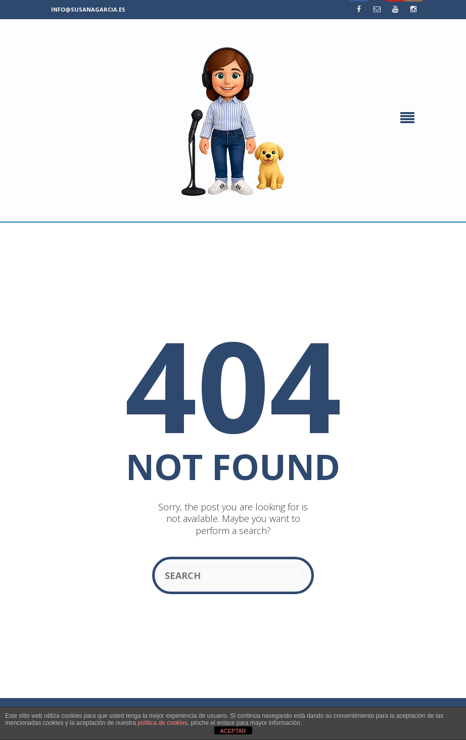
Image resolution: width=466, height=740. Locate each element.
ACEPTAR (233, 731)
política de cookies (162, 722)
